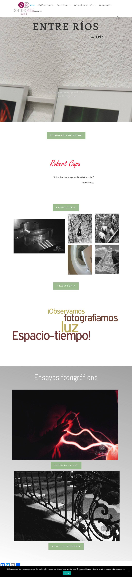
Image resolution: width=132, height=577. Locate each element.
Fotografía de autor (66, 135)
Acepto (66, 573)
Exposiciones (62, 5)
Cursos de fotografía (83, 5)
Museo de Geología (66, 546)
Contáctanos (36, 11)
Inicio (32, 5)
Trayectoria (66, 285)
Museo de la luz (66, 465)
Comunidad (104, 5)
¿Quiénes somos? (45, 5)
